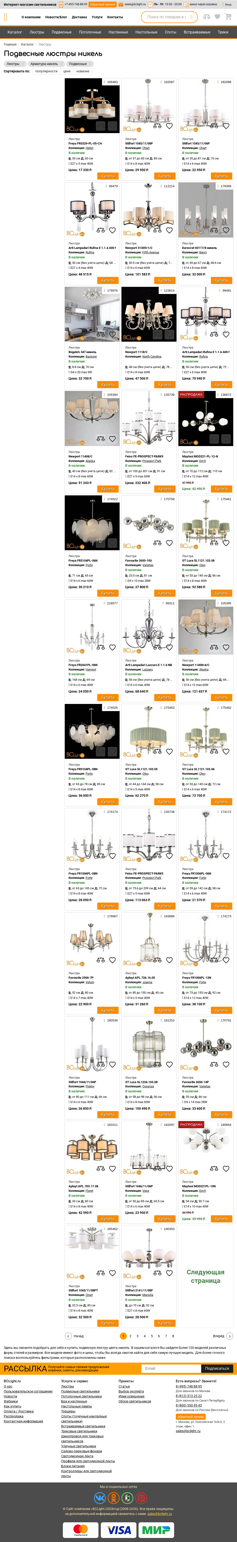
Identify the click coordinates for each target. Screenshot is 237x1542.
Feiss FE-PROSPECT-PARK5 (144, 873)
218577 (111, 603)
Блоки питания (73, 1466)
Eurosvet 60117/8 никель (199, 248)
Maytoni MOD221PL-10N (199, 1186)
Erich (202, 461)
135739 (167, 394)
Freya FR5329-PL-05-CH (85, 143)
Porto (89, 565)
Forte (89, 878)
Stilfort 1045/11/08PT (83, 1290)
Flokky (90, 1086)
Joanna (147, 982)
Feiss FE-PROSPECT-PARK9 (144, 456)
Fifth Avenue (150, 252)
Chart (145, 148)
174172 (224, 812)
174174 (111, 812)
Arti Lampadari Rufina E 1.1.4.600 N (93, 248)
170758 (167, 499)
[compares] (100, 126)
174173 (224, 916)
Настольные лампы (76, 1406)
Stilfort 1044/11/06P (82, 1082)
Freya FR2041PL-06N (83, 665)
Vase (145, 1191)
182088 (224, 82)
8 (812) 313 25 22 (189, 1396)
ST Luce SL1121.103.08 (198, 560)
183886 (167, 916)
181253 (167, 1020)
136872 (224, 394)
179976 (111, 290)
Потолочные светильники (81, 1396)
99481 (225, 290)
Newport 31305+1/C (139, 248)
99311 (169, 603)
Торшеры (68, 1411)
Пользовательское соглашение (28, 1391)
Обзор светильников (135, 1401)
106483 (111, 82)
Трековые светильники (79, 1431)
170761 (224, 1020)
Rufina (90, 252)
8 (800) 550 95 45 (189, 1405)
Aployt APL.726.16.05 (140, 977)
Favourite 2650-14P (195, 1082)
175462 (224, 707)
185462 (111, 1229)
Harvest (91, 669)
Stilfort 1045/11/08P (139, 143)
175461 (224, 499)
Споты (170, 32)
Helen (89, 148)
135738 (167, 812)
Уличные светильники (78, 1446)
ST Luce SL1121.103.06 (198, 769)
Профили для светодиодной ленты (88, 1461)
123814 (167, 290)
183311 (111, 1125)
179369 (224, 186)
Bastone (91, 356)
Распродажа (13, 1416)
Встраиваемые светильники (83, 1426)
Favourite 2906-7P (81, 977)
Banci (203, 252)
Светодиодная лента (77, 1456)
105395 (224, 603)
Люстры (37, 32)
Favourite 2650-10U (138, 560)
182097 (167, 1125)
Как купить (12, 1406)
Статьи (124, 1386)
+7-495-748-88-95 (76, 4)
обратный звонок (102, 4)
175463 (167, 707)
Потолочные (90, 32)
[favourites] (112, 126)
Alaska (90, 461)
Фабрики (11, 1401)
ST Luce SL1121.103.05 (141, 769)
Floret (89, 1191)
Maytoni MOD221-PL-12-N (200, 456)
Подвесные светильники (80, 1391)
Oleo (202, 565)
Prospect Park (151, 461)
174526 (111, 707)
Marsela (147, 1295)
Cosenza (148, 1086)
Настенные (118, 32)
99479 (112, 186)
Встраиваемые (197, 32)
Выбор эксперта (131, 1391)
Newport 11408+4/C (195, 665)
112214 (167, 186)
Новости (10, 1396)
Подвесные (61, 32)
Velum (90, 982)
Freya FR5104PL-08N (83, 769)
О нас (8, 1386)
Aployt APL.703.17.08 (83, 1186)
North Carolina (151, 356)
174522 (111, 499)
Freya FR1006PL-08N (83, 873)
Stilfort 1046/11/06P (139, 1186)
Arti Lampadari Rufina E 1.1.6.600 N (206, 352)
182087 (167, 82)
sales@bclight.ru (135, 4)
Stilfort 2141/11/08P (139, 1290)
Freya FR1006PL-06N (196, 873)
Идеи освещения (131, 1396)
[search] (191, 17)
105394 (111, 394)
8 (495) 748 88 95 (189, 1386)
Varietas (147, 565)
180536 (111, 1020)
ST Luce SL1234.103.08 (141, 1082)
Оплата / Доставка (19, 1411)
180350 (167, 1229)
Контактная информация (23, 1421)
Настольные (146, 32)
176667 (111, 916)
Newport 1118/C (136, 352)
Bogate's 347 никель (82, 352)
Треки (223, 32)
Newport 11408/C (81, 456)
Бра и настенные (74, 1401)
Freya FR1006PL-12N (196, 977)
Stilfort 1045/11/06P (196, 143)
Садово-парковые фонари (81, 1451)
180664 (224, 1125)
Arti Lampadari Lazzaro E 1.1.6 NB (148, 665)
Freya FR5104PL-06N (83, 560)
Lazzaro (147, 669)
